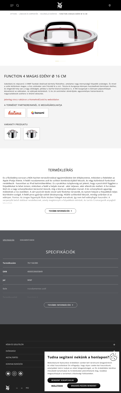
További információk (59, 211)
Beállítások (57, 386)
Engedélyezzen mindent (83, 386)
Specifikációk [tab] (8, 240)
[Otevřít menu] (12, 5)
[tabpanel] (60, 278)
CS (17, 388)
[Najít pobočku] (109, 5)
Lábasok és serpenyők (28, 14)
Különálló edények (48, 14)
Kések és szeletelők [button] (15, 344)
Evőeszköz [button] (11, 351)
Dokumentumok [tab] (27, 240)
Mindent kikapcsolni (62, 380)
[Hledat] (18, 5)
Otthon (13, 14)
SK (22, 388)
